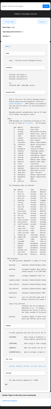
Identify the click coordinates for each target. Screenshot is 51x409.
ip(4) (40, 366)
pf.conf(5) (29, 123)
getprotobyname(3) (15, 104)
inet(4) (26, 366)
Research (42, 22)
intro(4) (34, 366)
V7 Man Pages (9, 22)
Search (46, 6)
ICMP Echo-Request (9, 401)
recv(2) (12, 366)
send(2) (19, 366)
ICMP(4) (8, 46)
